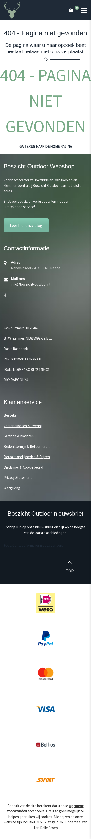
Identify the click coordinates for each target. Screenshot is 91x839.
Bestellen (11, 415)
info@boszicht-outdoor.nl (30, 284)
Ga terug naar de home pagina (45, 146)
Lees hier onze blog (26, 225)
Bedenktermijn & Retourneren (27, 446)
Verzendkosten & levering (23, 426)
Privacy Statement (18, 477)
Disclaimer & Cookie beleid (23, 467)
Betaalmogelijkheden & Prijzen (27, 457)
